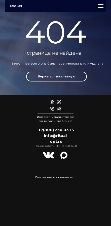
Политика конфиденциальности (54, 177)
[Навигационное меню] (100, 6)
